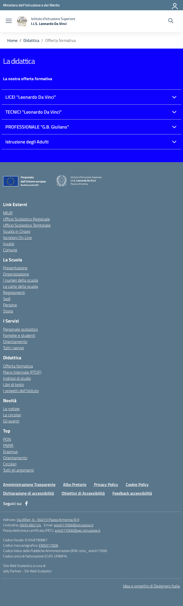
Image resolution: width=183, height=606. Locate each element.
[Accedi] (175, 5)
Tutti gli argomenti (18, 470)
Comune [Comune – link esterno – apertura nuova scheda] (10, 250)
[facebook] (26, 503)
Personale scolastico (20, 329)
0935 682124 (30, 525)
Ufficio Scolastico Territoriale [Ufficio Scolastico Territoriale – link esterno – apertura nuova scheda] (27, 225)
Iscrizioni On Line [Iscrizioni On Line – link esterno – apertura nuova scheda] (17, 237)
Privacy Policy (106, 484)
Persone (10, 305)
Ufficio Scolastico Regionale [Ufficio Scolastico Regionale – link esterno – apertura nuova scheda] (26, 219)
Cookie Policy (137, 484)
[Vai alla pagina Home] (12, 40)
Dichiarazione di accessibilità (28, 493)
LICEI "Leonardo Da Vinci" (30, 97)
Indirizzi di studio (17, 378)
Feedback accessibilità (132, 493)
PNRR (8, 445)
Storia (8, 311)
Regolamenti (14, 292)
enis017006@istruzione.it (73, 525)
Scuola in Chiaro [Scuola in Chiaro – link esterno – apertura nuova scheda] (16, 231)
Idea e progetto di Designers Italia (151, 586)
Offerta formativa (18, 366)
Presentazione (15, 268)
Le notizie (11, 409)
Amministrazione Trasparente (29, 484)
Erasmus (10, 451)
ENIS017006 (48, 545)
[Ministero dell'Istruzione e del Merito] (31, 5)
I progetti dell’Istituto (21, 391)
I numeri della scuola (20, 280)
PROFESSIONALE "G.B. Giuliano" (37, 126)
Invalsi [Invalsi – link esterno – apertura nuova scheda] (8, 244)
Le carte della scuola (20, 286)
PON (7, 439)
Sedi (6, 299)
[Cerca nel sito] (171, 21)
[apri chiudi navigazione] (9, 21)
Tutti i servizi (13, 348)
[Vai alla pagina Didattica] (31, 40)
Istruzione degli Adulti (27, 141)
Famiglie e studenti (19, 335)
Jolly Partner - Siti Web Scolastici (27, 571)
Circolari (9, 464)
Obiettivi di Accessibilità (83, 493)
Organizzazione (16, 274)
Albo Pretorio (74, 484)
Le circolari (12, 415)
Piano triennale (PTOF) (22, 372)
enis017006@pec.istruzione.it (77, 530)
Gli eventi (11, 421)
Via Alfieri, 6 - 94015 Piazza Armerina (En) (48, 519)
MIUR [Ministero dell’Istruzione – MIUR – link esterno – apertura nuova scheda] (8, 213)
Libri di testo (13, 384)
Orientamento (15, 341)
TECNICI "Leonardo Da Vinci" (33, 111)
